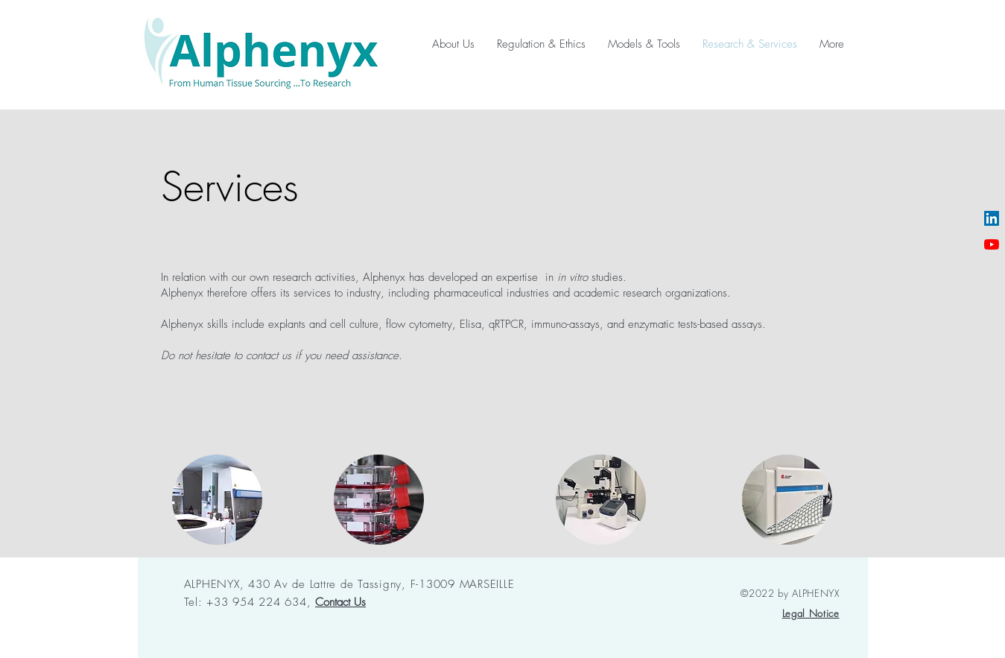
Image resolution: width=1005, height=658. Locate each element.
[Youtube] (991, 244)
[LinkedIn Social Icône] (991, 218)
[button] (340, 602)
